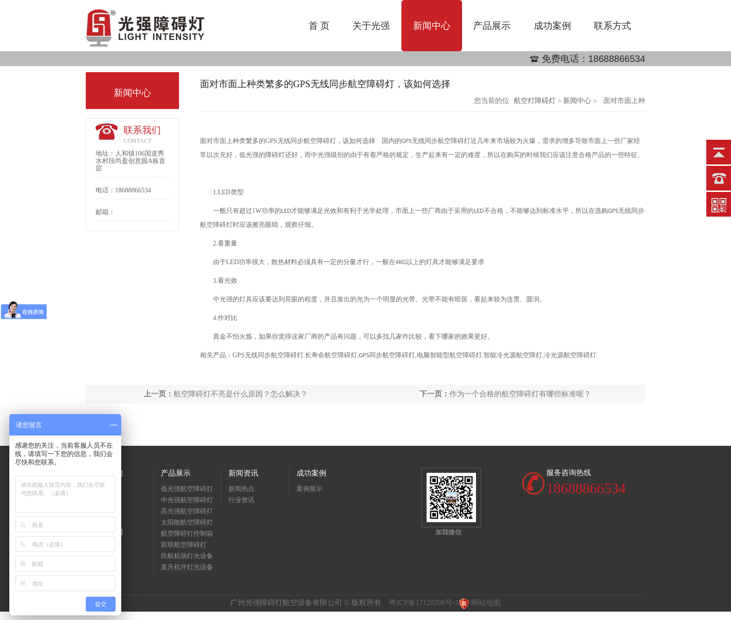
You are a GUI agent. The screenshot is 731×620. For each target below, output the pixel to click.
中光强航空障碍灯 (187, 500)
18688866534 (616, 59)
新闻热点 (241, 488)
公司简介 (106, 488)
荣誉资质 (106, 500)
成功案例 (552, 25)
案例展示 (310, 488)
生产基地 (106, 511)
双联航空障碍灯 (184, 544)
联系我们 (108, 532)
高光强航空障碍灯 (187, 511)
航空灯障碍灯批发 (535, 101)
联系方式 (612, 25)
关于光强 (371, 25)
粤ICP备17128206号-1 (424, 602)
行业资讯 (241, 500)
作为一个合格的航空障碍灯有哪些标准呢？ (505, 394)
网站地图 (486, 602)
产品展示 (491, 25)
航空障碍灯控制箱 (187, 533)
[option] (365, 66)
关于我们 (108, 473)
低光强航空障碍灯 (187, 488)
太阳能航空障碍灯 (187, 522)
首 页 (319, 25)
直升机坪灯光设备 (187, 567)
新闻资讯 (243, 473)
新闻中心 (431, 25)
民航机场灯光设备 (187, 555)
